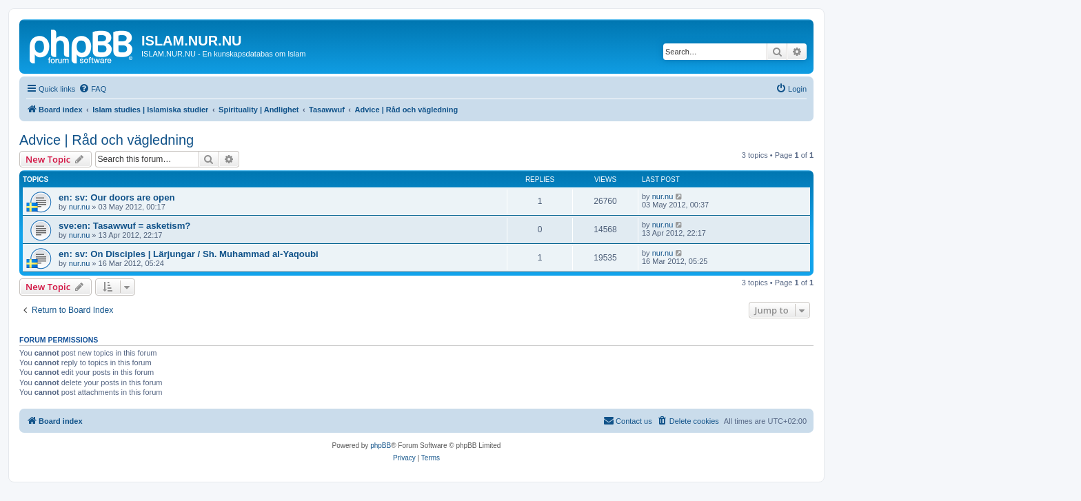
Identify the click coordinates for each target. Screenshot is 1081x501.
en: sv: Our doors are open (117, 197)
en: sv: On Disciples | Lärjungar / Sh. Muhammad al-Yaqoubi (189, 254)
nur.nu (79, 207)
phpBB (380, 445)
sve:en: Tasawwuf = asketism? (124, 226)
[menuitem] (92, 89)
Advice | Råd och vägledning (106, 139)
